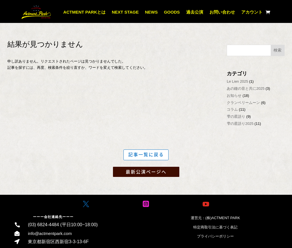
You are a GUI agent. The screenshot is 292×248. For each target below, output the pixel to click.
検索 (278, 50)
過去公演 (194, 12)
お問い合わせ (222, 12)
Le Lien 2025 (237, 81)
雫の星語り (236, 116)
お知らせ (234, 95)
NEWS (151, 12)
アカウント (251, 12)
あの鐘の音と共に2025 (245, 88)
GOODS (172, 12)
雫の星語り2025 (240, 123)
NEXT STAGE (125, 12)
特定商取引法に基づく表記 (215, 227)
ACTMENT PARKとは (84, 12)
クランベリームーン (243, 103)
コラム (232, 109)
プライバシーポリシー (215, 236)
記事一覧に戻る (146, 154)
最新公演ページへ (146, 172)
